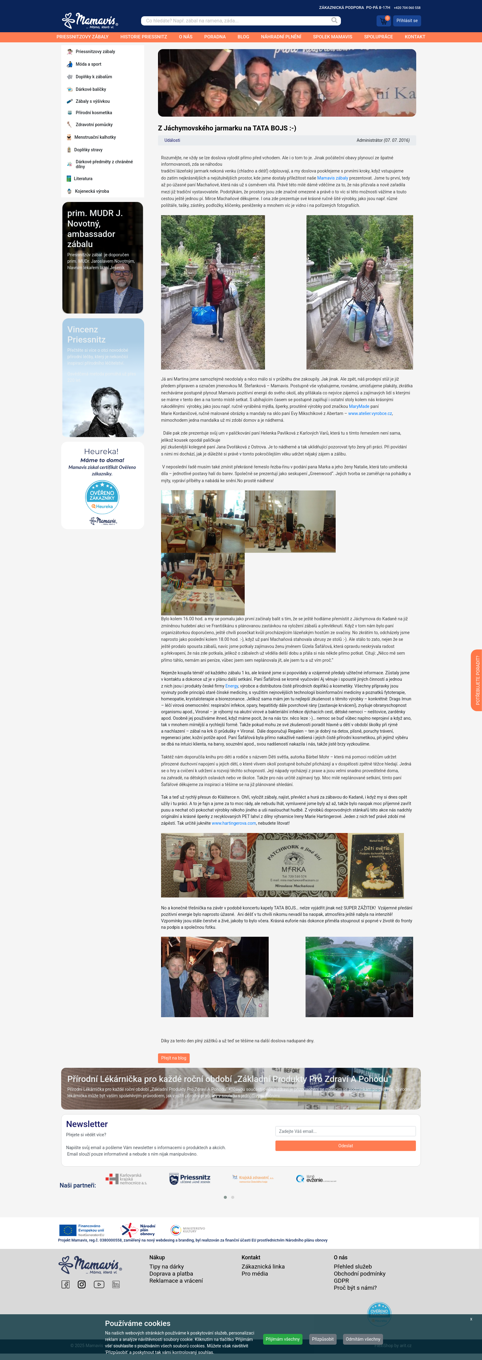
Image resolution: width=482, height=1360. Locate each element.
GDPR (341, 1287)
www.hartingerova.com (234, 823)
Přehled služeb (353, 1273)
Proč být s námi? (355, 1294)
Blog (243, 37)
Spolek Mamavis (333, 37)
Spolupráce (378, 37)
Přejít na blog (174, 1058)
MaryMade (359, 406)
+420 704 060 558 (407, 8)
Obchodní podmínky (359, 1280)
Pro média (255, 1280)
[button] (225, 1197)
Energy (231, 686)
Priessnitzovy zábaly (83, 37)
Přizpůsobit (323, 1339)
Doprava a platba (171, 1280)
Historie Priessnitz (143, 37)
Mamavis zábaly (332, 178)
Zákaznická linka (263, 1273)
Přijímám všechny (283, 1339)
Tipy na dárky (166, 1273)
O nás (185, 37)
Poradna (215, 37)
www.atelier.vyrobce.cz (370, 413)
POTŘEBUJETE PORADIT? (478, 680)
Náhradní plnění (281, 37)
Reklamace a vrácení (176, 1287)
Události (172, 140)
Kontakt (415, 37)
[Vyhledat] (334, 20)
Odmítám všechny (363, 1339)
